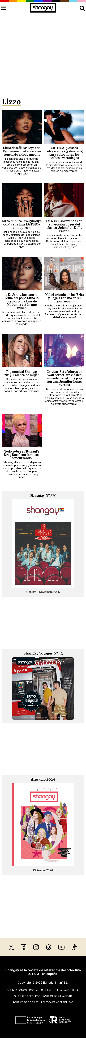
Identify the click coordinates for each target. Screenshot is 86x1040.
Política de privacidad (57, 996)
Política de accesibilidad (57, 1002)
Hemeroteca (53, 990)
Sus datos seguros (27, 996)
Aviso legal (71, 990)
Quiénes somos (17, 990)
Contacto (36, 990)
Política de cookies (25, 1002)
